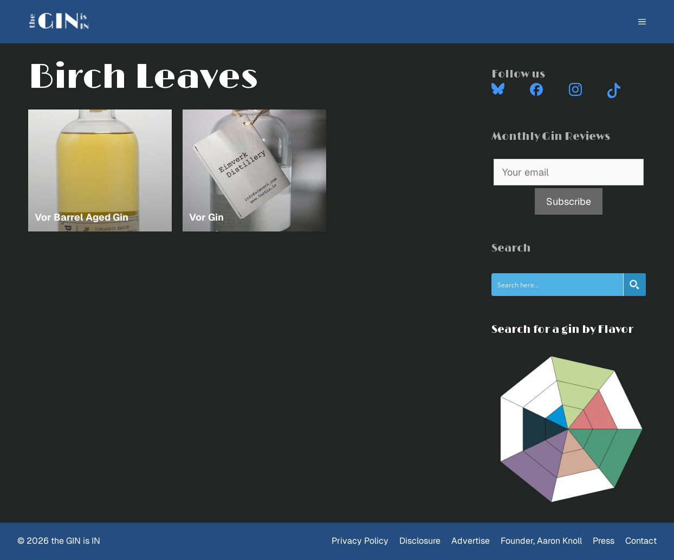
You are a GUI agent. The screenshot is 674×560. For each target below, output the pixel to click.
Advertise (470, 540)
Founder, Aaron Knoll (541, 540)
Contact (641, 540)
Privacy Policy (360, 540)
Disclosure (419, 540)
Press (603, 540)
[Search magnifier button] (634, 284)
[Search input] (557, 285)
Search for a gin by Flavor (562, 329)
